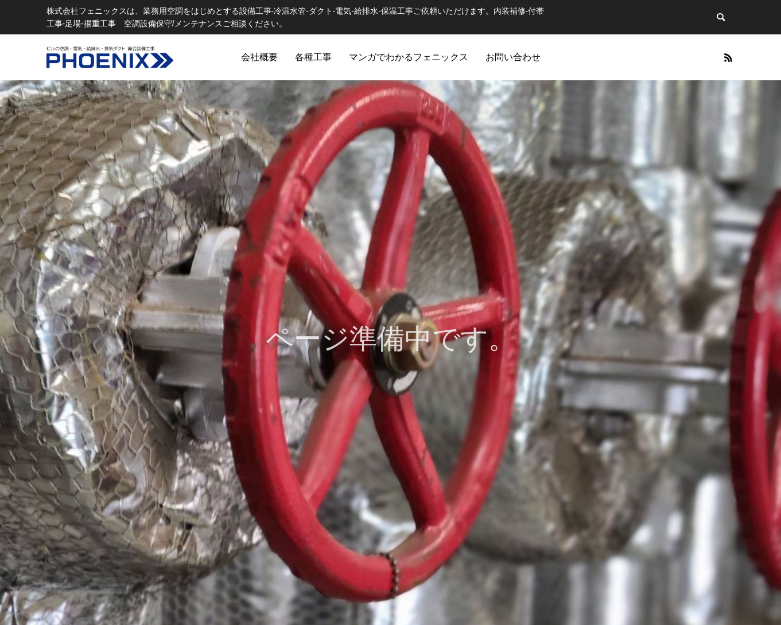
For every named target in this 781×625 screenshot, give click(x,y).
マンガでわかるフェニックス (408, 57)
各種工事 (313, 57)
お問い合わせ (513, 57)
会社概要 (259, 57)
